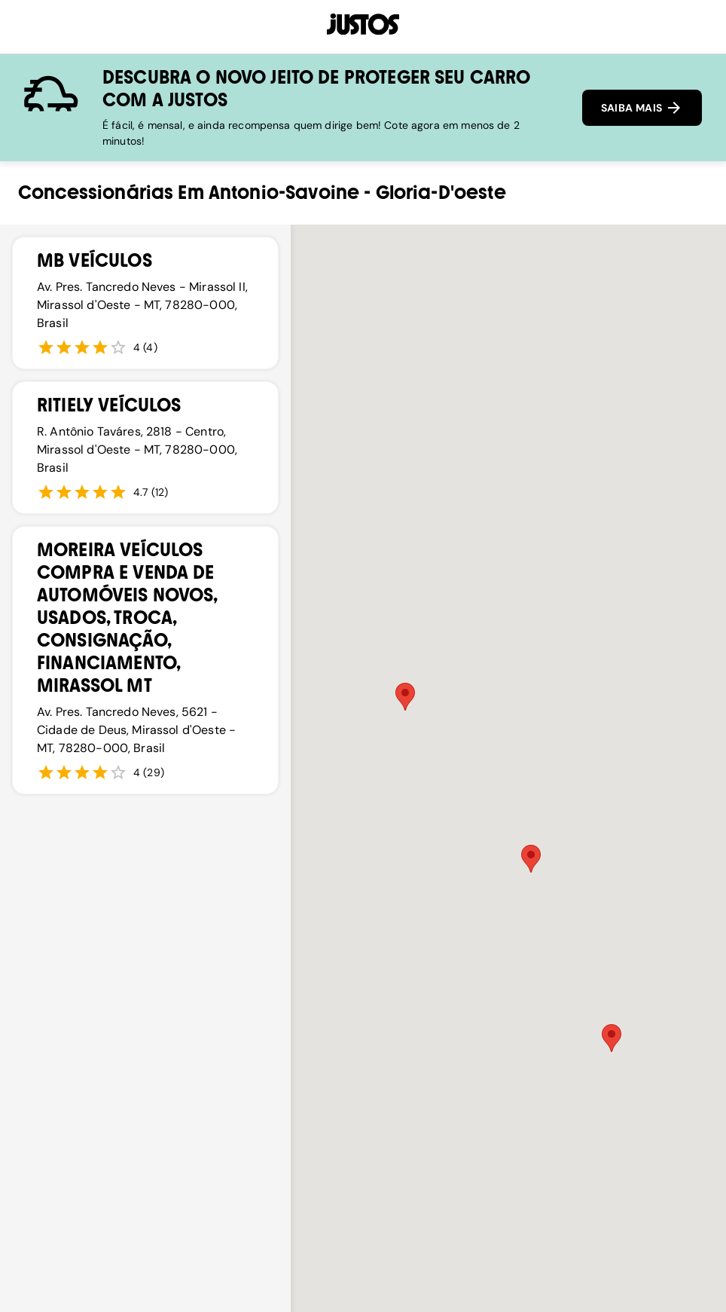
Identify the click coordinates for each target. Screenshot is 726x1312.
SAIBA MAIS (642, 107)
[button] (531, 859)
